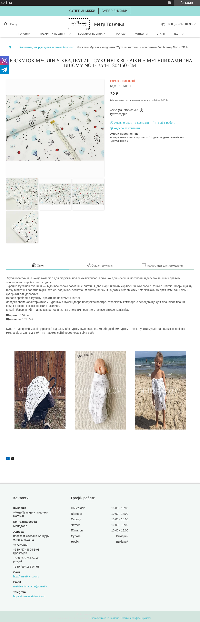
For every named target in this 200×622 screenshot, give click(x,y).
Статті (161, 34)
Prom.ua (119, 614)
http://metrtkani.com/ (26, 576)
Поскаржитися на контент (104, 618)
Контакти (141, 34)
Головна (24, 34)
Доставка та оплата (92, 34)
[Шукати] (5, 24)
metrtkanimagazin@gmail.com (32, 586)
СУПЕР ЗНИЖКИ (115, 11)
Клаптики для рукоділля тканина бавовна (46, 47)
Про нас (120, 34)
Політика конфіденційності (136, 618)
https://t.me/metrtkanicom (29, 596)
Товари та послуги (53, 34)
